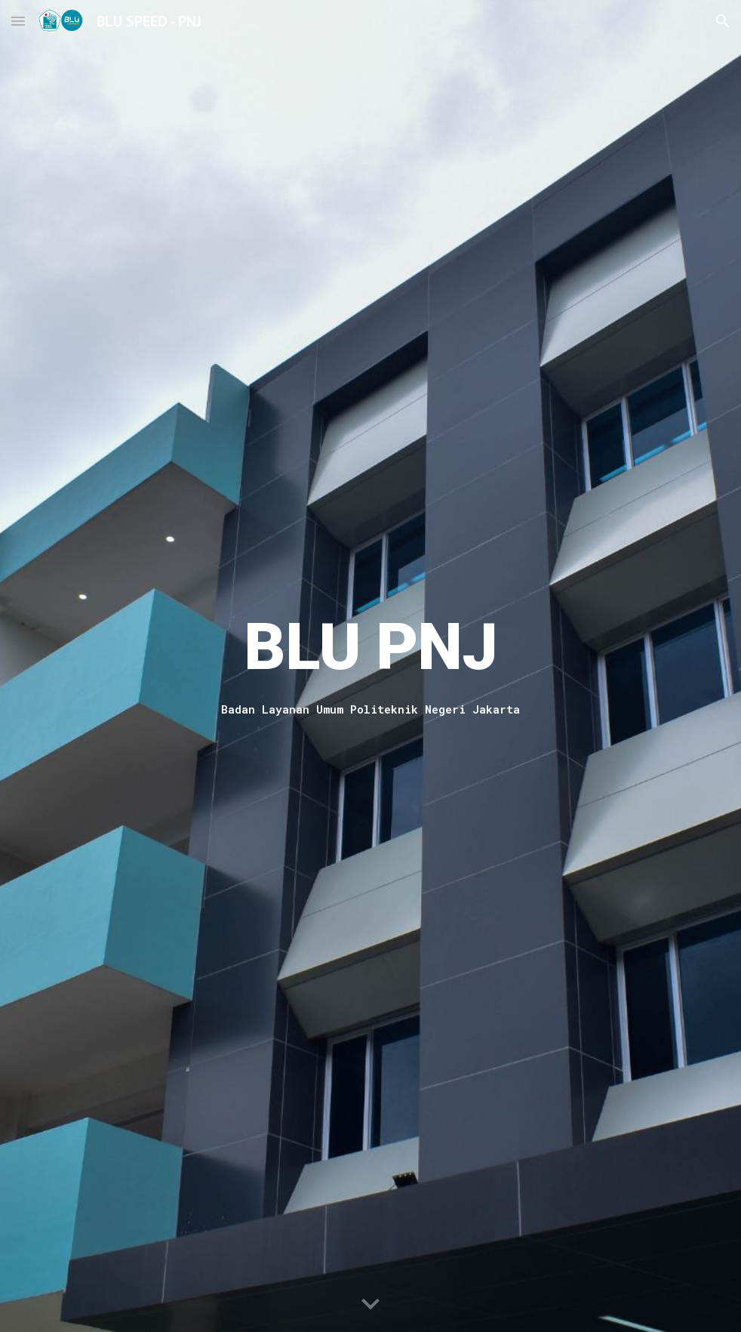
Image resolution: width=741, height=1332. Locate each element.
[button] (18, 21)
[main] (370, 646)
